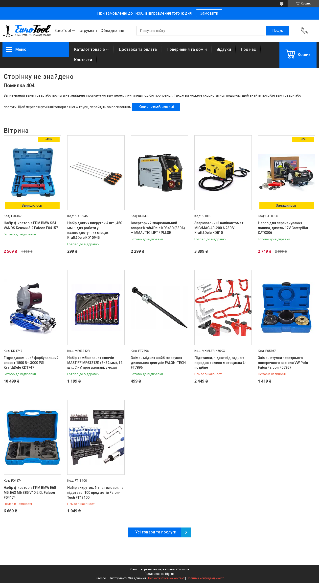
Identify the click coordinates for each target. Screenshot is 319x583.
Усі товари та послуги (155, 532)
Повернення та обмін (187, 49)
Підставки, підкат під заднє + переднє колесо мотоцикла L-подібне (220, 362)
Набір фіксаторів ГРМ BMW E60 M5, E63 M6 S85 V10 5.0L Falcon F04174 (30, 492)
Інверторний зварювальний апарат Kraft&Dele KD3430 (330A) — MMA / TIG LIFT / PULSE (158, 228)
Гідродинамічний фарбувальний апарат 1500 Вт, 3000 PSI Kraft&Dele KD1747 (31, 362)
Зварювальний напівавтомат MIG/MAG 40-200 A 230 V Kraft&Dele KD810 (218, 228)
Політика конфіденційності (206, 578)
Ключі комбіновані (156, 107)
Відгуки (224, 49)
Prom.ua (183, 569)
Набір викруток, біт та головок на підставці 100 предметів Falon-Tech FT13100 (95, 492)
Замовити (209, 13)
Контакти (83, 59)
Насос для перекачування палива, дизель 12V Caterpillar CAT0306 (283, 228)
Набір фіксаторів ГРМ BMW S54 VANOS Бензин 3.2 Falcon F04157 (31, 225)
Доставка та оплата (137, 49)
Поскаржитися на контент (166, 578)
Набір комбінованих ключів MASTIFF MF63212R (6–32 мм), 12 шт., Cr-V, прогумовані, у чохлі (94, 362)
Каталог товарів (89, 49)
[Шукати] (277, 30)
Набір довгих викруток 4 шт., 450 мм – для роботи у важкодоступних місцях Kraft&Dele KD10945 (94, 230)
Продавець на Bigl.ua (160, 574)
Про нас (248, 49)
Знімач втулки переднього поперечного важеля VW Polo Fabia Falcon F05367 (283, 362)
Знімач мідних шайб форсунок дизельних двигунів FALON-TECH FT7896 (158, 362)
